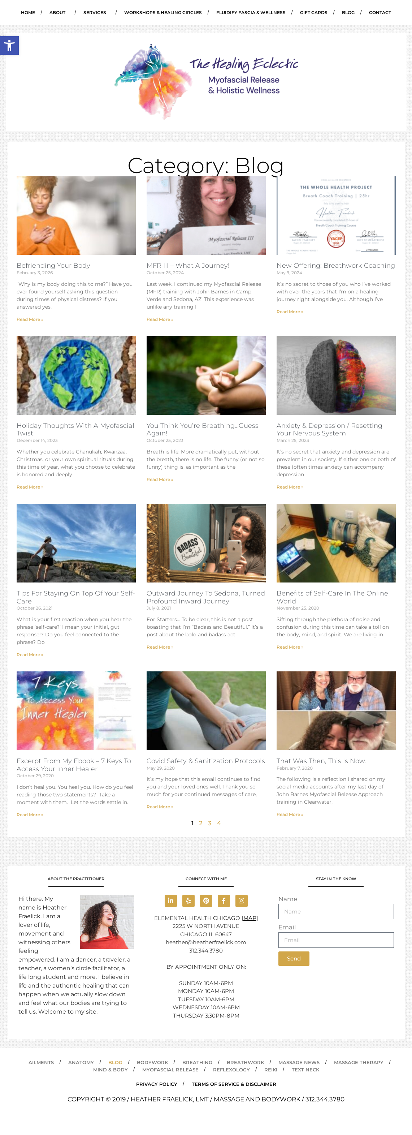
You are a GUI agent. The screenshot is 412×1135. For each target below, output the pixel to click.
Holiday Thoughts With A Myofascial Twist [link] (75, 430)
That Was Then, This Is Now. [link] (321, 761)
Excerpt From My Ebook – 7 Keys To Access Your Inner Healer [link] (74, 765)
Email (287, 927)
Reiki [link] (270, 1069)
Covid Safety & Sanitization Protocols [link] (206, 761)
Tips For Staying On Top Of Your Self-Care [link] (76, 597)
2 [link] (201, 823)
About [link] (59, 12)
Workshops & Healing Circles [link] (163, 12)
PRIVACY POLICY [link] (156, 1084)
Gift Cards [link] (314, 12)
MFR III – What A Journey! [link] (188, 266)
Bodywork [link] (152, 1062)
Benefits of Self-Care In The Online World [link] (332, 597)
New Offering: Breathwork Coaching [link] (336, 266)
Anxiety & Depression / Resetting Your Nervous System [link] (329, 430)
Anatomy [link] (81, 1062)
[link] (9, 45)
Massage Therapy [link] (358, 1062)
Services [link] (96, 12)
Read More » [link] (30, 319)
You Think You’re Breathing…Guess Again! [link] (203, 430)
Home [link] (28, 12)
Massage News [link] (299, 1062)
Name (287, 899)
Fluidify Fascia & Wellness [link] (251, 12)
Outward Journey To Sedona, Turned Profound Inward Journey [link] (206, 597)
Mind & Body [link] (110, 1069)
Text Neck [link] (305, 1069)
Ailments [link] (41, 1062)
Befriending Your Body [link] (53, 266)
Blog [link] (348, 12)
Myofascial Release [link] (170, 1069)
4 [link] (219, 823)
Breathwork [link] (245, 1062)
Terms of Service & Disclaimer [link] (234, 1084)
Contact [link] (380, 12)
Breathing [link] (197, 1062)
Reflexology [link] (231, 1069)
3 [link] (210, 823)
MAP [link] (249, 918)
